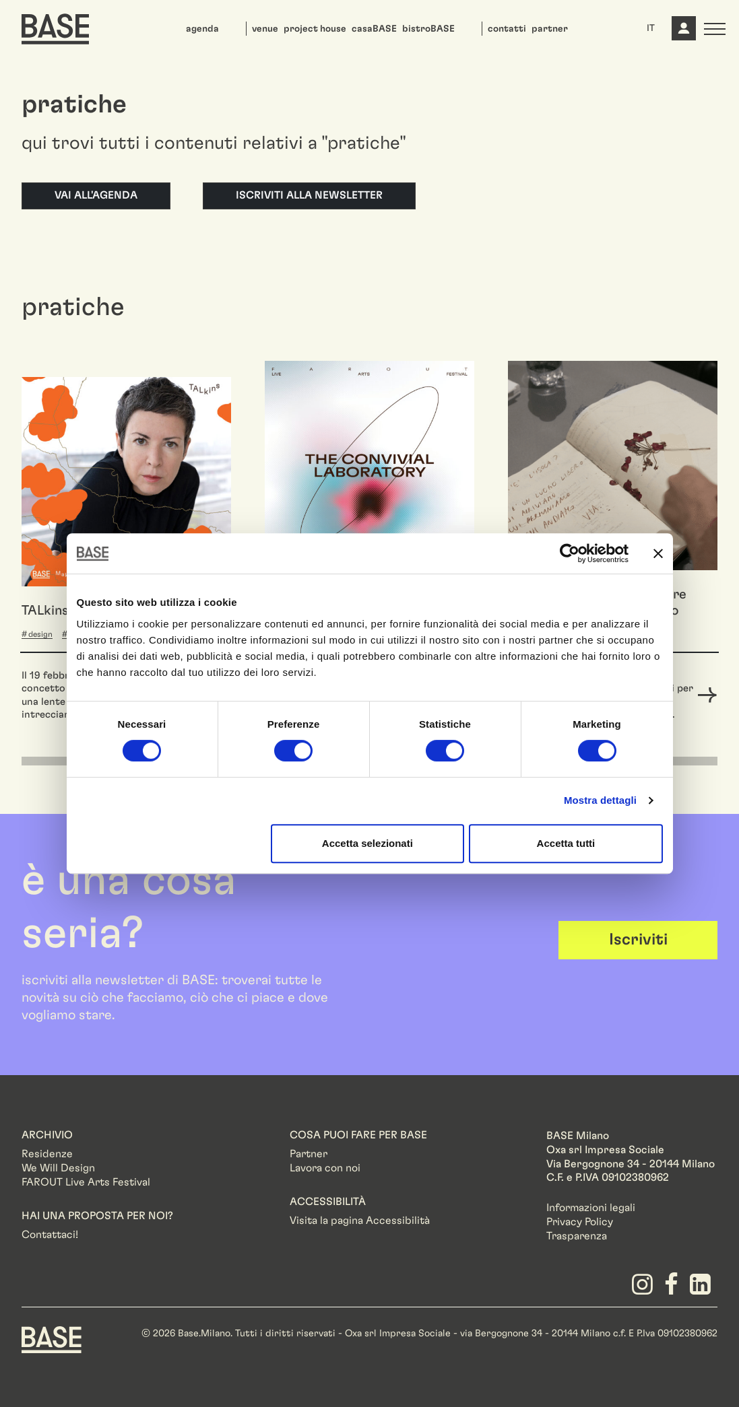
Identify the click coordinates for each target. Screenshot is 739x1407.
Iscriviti (638, 940)
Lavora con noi (325, 1168)
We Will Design (58, 1168)
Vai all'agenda (96, 195)
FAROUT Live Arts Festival (86, 1182)
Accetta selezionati (367, 843)
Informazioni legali (590, 1207)
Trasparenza (576, 1236)
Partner (308, 1153)
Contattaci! (50, 1234)
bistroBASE (428, 29)
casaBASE (374, 29)
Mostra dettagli (600, 800)
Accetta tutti (566, 843)
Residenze (47, 1153)
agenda (202, 29)
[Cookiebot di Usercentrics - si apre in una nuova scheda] (570, 553)
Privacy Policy (579, 1221)
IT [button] (651, 28)
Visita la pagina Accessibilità (360, 1220)
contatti (507, 29)
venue (265, 29)
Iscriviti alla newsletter (309, 195)
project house (315, 29)
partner (550, 29)
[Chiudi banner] (658, 553)
